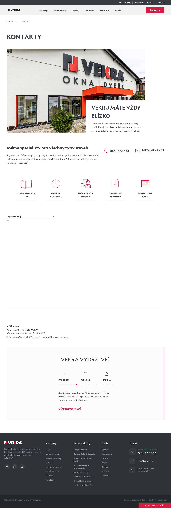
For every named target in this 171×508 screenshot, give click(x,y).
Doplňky (49, 475)
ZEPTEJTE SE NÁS (155, 505)
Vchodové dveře (53, 454)
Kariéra (150, 3)
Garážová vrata (52, 471)
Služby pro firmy (81, 472)
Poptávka (155, 10)
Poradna (104, 10)
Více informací (69, 409)
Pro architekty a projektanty (81, 466)
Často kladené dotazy (83, 481)
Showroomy (60, 10)
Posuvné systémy (53, 458)
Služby (76, 10)
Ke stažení (106, 475)
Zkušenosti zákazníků (83, 485)
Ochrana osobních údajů (134, 500)
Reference (139, 3)
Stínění (49, 462)
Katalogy (50, 480)
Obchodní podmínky (158, 500)
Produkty (42, 10)
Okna (48, 449)
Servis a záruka (80, 449)
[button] (63, 257)
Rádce (104, 462)
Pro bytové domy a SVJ (84, 476)
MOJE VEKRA (124, 3)
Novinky (105, 471)
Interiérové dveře (53, 467)
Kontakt (161, 3)
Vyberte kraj (14, 216)
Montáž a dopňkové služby (82, 459)
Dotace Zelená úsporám (85, 454)
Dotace (90, 10)
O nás (118, 10)
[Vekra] (14, 10)
